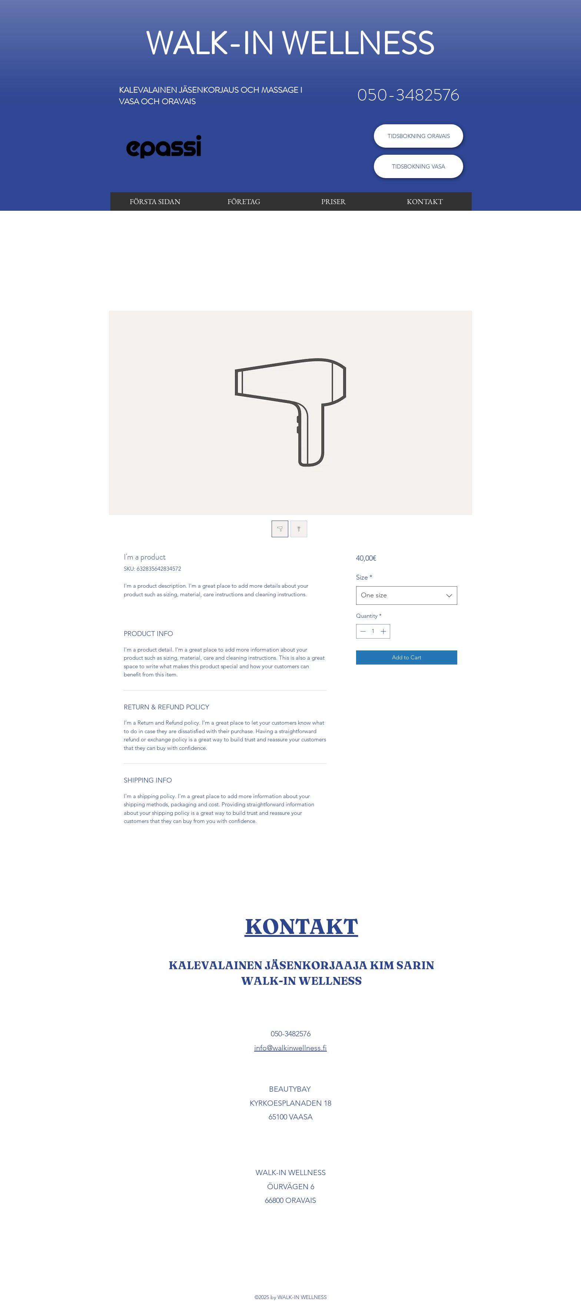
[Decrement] (362, 631)
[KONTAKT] (425, 201)
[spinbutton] (373, 631)
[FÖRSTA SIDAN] (155, 201)
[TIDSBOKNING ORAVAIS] (418, 136)
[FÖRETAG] (244, 201)
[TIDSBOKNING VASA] (418, 166)
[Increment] (384, 631)
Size (364, 577)
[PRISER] (333, 201)
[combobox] (406, 595)
